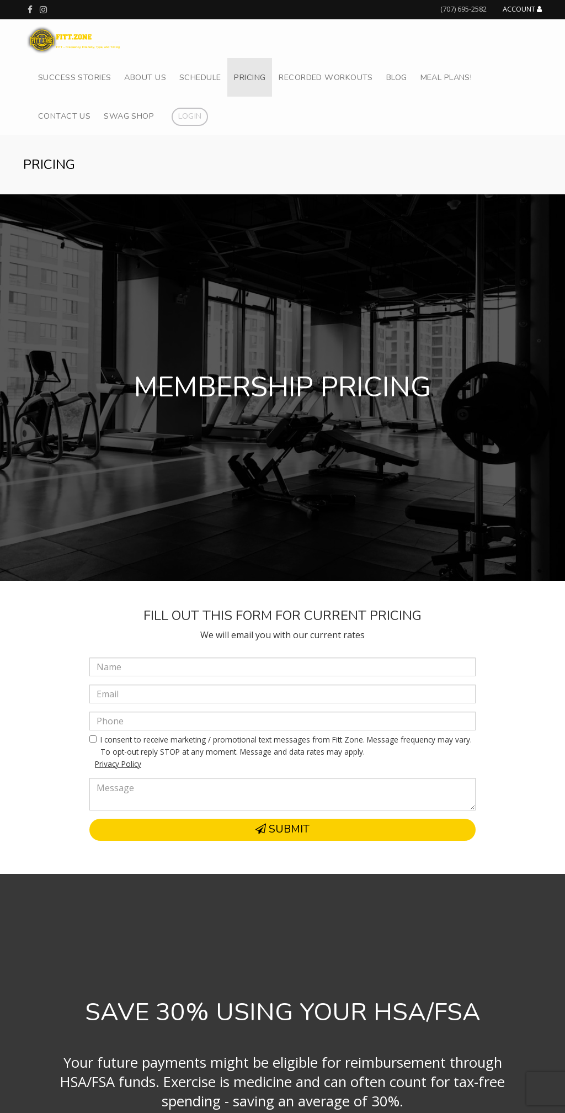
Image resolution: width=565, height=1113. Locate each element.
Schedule (200, 77)
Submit (282, 829)
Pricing (249, 77)
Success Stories (74, 77)
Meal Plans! (446, 77)
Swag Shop (129, 115)
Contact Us (64, 115)
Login (189, 115)
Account (522, 9)
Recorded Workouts (325, 77)
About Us (145, 77)
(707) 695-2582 (463, 9)
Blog (396, 77)
